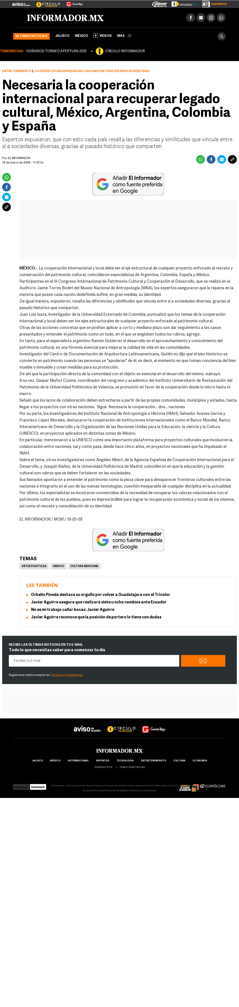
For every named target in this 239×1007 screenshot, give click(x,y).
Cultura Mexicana (84, 566)
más (124, 36)
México (81, 36)
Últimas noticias (31, 36)
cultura (179, 761)
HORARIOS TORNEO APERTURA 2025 (56, 51)
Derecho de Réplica (117, 791)
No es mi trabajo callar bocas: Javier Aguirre (72, 610)
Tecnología (125, 761)
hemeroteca (103, 767)
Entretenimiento (16, 71)
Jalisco (62, 36)
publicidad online (132, 767)
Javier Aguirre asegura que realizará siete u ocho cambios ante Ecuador (99, 602)
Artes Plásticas (34, 566)
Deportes (102, 761)
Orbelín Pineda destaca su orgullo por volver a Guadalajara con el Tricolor (100, 595)
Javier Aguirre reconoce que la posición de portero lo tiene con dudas (96, 617)
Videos (103, 35)
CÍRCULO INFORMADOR (125, 51)
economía (200, 761)
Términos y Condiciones (67, 675)
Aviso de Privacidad (94, 791)
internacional (78, 761)
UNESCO (58, 566)
